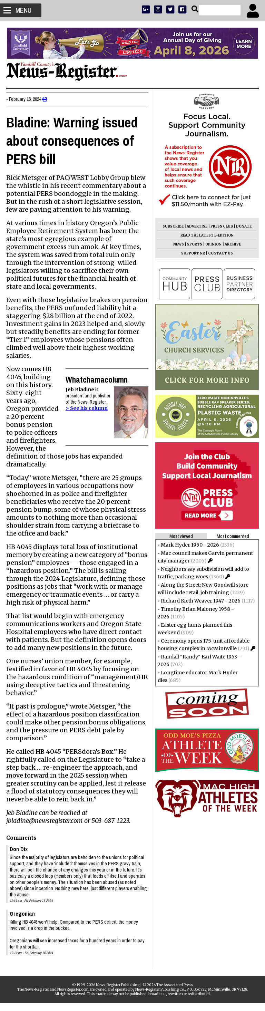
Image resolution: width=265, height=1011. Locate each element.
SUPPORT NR (192, 253)
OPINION (213, 244)
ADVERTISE (196, 226)
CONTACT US (219, 253)
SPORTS (194, 244)
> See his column (86, 408)
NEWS (178, 244)
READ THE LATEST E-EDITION (206, 235)
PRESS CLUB (221, 226)
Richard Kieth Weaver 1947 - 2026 (200, 601)
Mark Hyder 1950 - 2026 (189, 545)
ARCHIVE (232, 244)
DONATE (243, 226)
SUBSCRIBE (172, 226)
